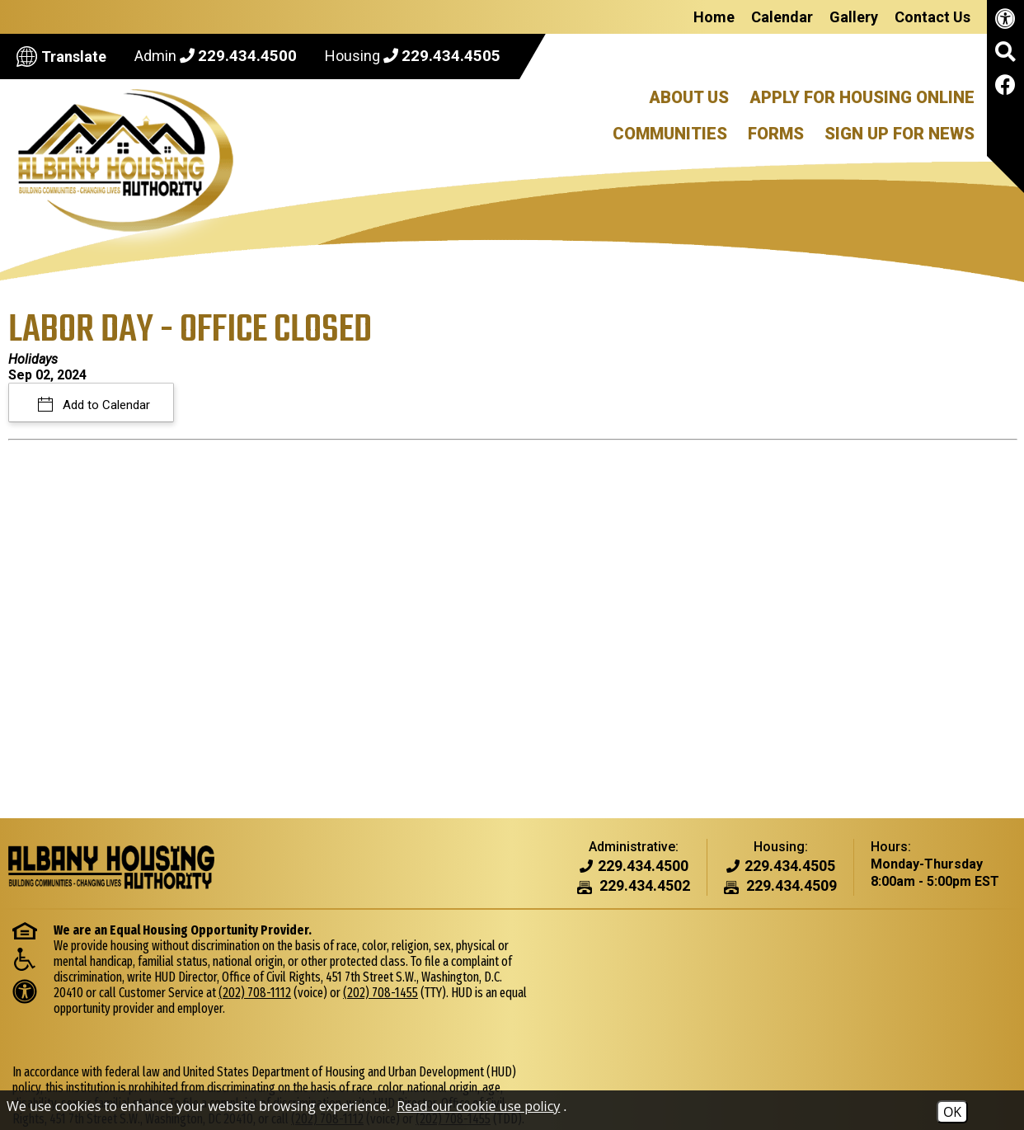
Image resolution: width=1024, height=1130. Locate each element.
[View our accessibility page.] (1005, 22)
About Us (689, 97)
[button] (1005, 57)
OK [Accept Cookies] (952, 1112)
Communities (670, 134)
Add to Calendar (104, 405)
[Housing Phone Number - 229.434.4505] (790, 866)
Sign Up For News (899, 134)
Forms (776, 134)
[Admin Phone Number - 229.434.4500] (643, 866)
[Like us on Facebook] (1005, 88)
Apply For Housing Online (862, 97)
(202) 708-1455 (561, 1007)
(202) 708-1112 (338, 993)
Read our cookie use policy (478, 1106)
